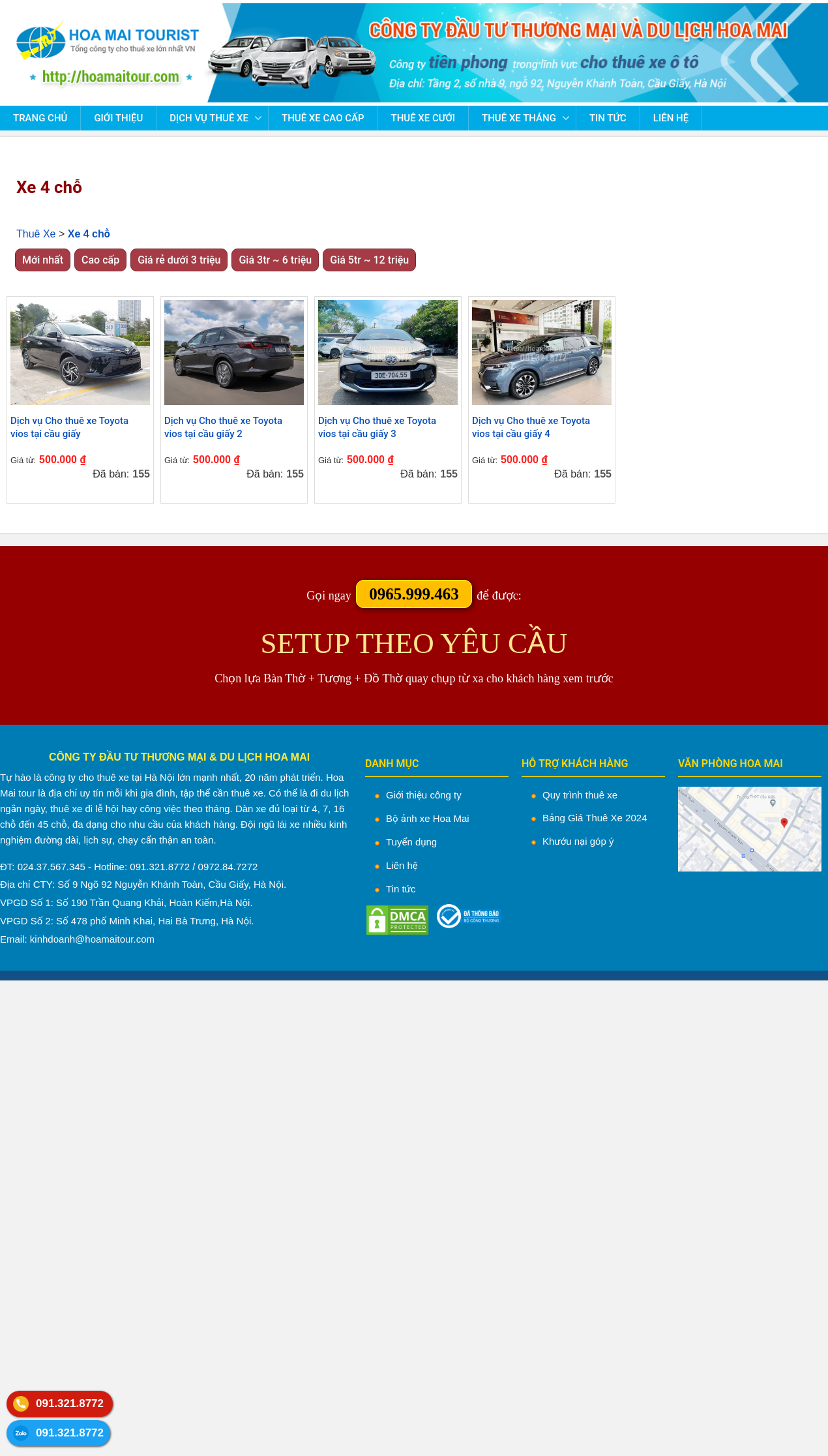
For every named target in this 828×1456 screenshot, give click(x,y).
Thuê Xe (35, 233)
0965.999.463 (414, 594)
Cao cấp (100, 260)
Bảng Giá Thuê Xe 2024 (594, 817)
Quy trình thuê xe (579, 794)
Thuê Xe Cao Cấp (323, 118)
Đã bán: (111, 473)
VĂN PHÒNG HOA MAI (730, 763)
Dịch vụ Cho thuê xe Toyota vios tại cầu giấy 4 (531, 427)
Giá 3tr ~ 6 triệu (275, 260)
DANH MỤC (392, 763)
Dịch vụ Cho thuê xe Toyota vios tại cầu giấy (69, 427)
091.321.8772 (70, 1403)
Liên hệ (670, 118)
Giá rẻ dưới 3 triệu (179, 260)
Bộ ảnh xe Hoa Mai (427, 818)
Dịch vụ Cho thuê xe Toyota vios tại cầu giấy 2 (223, 427)
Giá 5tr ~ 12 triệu (369, 260)
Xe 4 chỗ (49, 187)
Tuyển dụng (411, 841)
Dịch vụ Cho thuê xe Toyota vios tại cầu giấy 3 (377, 427)
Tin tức (608, 118)
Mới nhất (42, 260)
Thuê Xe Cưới (423, 118)
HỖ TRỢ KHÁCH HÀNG (575, 763)
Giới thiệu (118, 118)
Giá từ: (23, 460)
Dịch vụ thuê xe (209, 118)
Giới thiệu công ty (424, 794)
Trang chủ (40, 118)
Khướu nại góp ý (578, 841)
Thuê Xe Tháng (519, 118)
